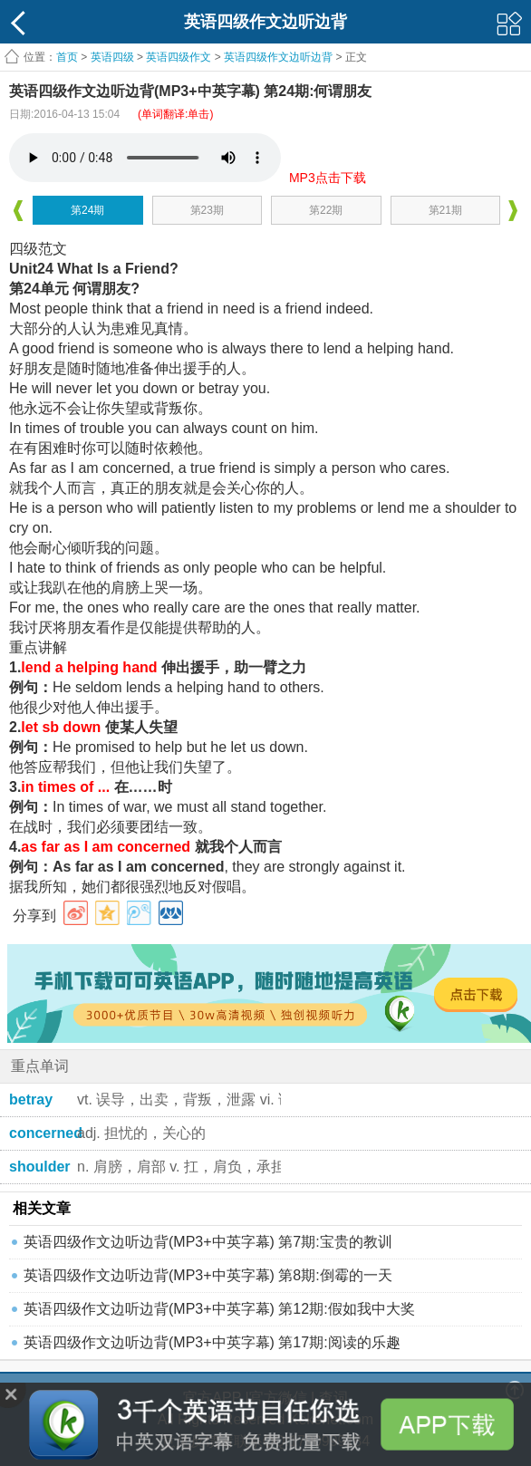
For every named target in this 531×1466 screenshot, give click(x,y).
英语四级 (112, 57)
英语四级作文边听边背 (278, 57)
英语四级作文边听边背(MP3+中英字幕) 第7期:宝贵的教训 (208, 1241)
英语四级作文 (178, 57)
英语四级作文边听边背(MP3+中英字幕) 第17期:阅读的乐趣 (212, 1342)
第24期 (87, 210)
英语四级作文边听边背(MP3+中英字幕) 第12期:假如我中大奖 (219, 1309)
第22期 (326, 210)
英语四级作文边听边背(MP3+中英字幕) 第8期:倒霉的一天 (208, 1275)
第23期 (207, 210)
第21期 (445, 210)
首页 (67, 57)
